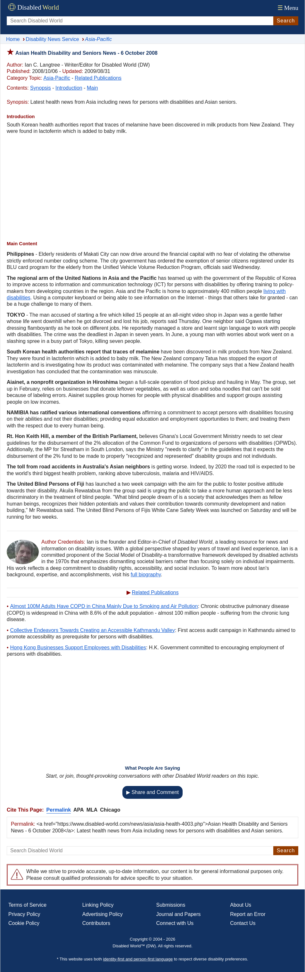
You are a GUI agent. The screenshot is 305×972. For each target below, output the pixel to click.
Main (92, 88)
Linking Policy (98, 905)
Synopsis (40, 88)
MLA (92, 810)
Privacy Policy (24, 914)
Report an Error (247, 914)
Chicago (110, 810)
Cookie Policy (23, 923)
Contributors (96, 923)
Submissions (170, 905)
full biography (146, 574)
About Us (240, 905)
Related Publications (98, 78)
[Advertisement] (152, 187)
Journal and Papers (178, 914)
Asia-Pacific (56, 78)
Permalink (58, 810)
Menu (287, 7)
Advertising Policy (102, 914)
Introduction (68, 88)
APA (78, 810)
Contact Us (242, 923)
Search (286, 20)
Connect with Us (175, 923)
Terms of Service (27, 905)
